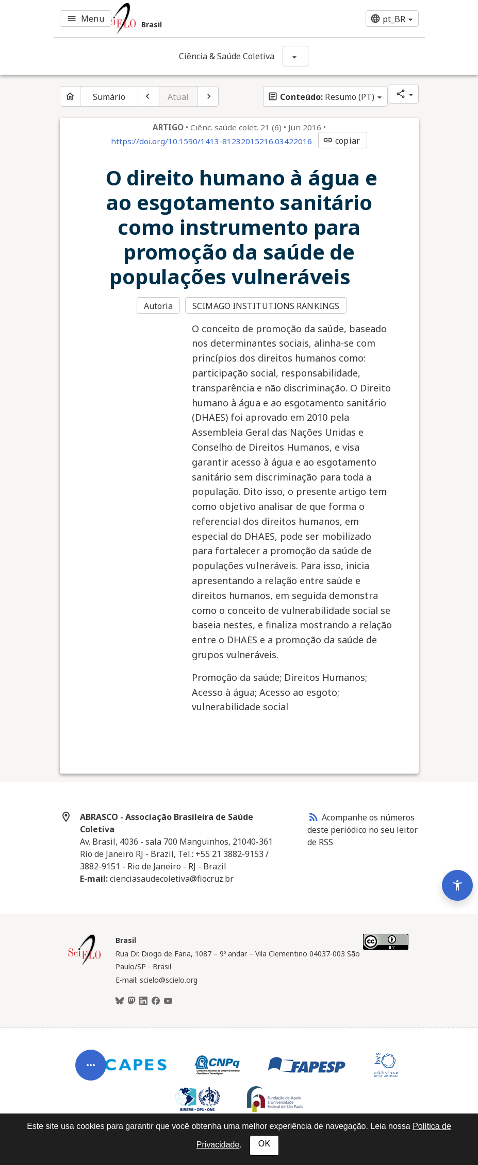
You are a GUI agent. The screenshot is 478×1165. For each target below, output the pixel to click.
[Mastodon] (131, 1001)
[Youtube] (168, 1001)
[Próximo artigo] (208, 96)
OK (264, 1143)
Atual (178, 96)
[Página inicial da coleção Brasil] (84, 963)
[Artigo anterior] (148, 96)
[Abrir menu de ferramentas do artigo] (90, 1070)
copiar (341, 140)
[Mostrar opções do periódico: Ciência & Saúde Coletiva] (295, 56)
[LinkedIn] (143, 1001)
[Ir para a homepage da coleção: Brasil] (176, 18)
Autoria (158, 306)
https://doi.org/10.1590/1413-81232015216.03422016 (211, 141)
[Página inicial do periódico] (70, 96)
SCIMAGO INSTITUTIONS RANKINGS (265, 306)
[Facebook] (156, 1001)
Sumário (109, 96)
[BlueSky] (120, 1001)
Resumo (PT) (321, 96)
